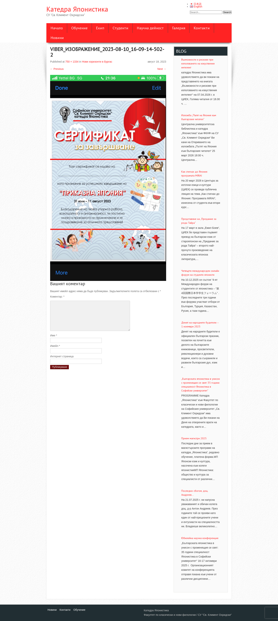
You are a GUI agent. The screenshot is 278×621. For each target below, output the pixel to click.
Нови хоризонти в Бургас (97, 61)
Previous (57, 68)
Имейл (55, 345)
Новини (57, 37)
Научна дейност (150, 28)
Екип (100, 28)
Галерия (178, 28)
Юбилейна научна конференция (199, 538)
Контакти (202, 28)
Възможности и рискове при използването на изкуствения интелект (198, 63)
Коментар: (57, 296)
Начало (57, 28)
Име (53, 335)
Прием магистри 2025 (194, 438)
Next (161, 68)
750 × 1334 (71, 61)
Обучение (79, 28)
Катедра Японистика (77, 9)
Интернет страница (62, 356)
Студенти (120, 28)
